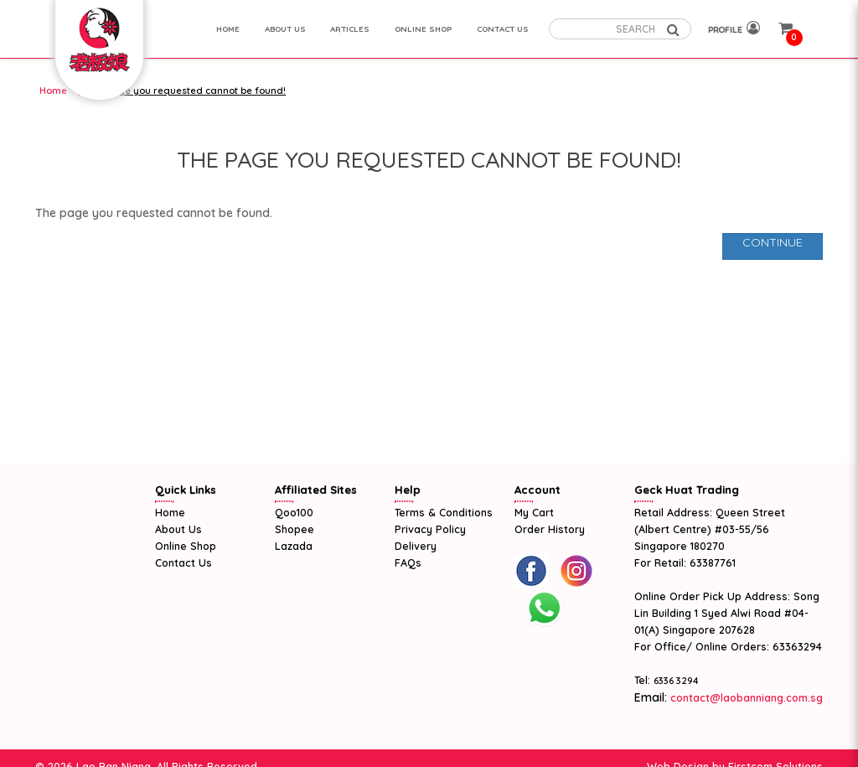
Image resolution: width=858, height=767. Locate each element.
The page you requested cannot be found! (185, 90)
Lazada (294, 545)
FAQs (408, 562)
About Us (178, 529)
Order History (549, 529)
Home (53, 90)
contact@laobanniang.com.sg (745, 697)
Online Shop (185, 545)
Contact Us (183, 562)
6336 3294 (676, 681)
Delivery (416, 545)
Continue (772, 242)
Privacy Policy (430, 529)
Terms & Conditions (444, 512)
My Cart (534, 512)
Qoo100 (294, 512)
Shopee (294, 529)
